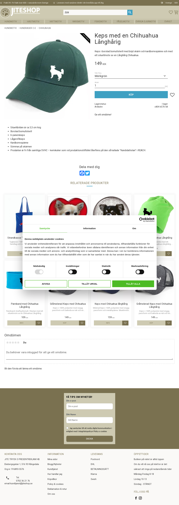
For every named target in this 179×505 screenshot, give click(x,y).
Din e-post (71, 400)
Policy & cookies (55, 484)
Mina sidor (53, 459)
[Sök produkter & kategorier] (95, 12)
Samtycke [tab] (44, 228)
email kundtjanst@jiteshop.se (18, 483)
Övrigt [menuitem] (168, 21)
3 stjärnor (12, 342)
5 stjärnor (18, 342)
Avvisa (46, 283)
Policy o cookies (100, 431)
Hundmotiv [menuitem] (11, 21)
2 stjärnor (10, 342)
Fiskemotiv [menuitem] (101, 21)
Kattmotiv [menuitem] (56, 21)
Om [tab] (134, 228)
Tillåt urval (89, 283)
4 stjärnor (15, 342)
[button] (171, 12)
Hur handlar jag (55, 474)
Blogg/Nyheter (55, 464)
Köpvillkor (52, 479)
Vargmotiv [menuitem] (78, 21)
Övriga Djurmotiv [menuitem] (146, 21)
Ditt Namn (71, 414)
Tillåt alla (133, 283)
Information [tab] (89, 228)
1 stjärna (7, 342)
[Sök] (129, 12)
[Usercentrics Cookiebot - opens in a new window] (141, 220)
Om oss (51, 494)
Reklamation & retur (57, 489)
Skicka (89, 439)
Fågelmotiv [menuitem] (123, 21)
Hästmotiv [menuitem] (33, 21)
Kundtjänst (53, 469)
